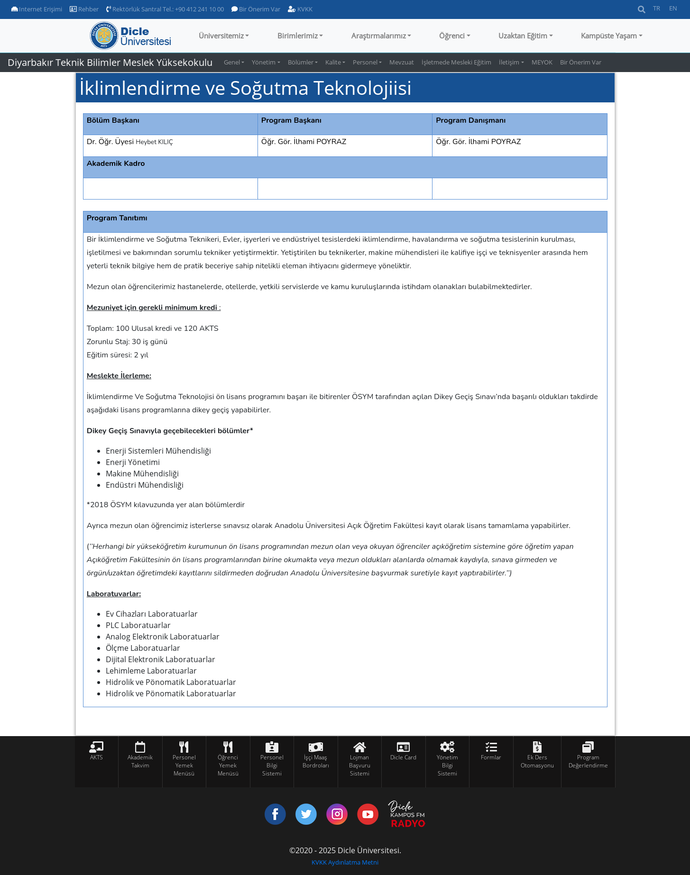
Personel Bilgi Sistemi (272, 765)
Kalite (333, 62)
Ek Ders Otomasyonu (537, 761)
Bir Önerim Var (255, 9)
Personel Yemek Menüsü (184, 765)
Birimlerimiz (297, 35)
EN (673, 8)
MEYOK (542, 62)
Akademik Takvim (140, 761)
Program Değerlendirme (588, 761)
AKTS (96, 757)
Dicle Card (403, 757)
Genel (232, 62)
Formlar (491, 757)
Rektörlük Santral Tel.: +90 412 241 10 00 (165, 9)
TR (656, 8)
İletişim (509, 62)
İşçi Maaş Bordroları (316, 761)
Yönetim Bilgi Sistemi (447, 765)
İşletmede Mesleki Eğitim (456, 62)
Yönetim (264, 62)
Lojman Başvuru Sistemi (359, 765)
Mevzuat (401, 62)
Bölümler (300, 62)
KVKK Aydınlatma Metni (345, 862)
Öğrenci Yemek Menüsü (228, 765)
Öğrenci (452, 35)
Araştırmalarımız (378, 35)
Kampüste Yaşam (609, 35)
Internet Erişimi (36, 9)
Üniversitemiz (221, 35)
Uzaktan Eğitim (522, 35)
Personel (365, 62)
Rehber (84, 9)
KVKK (300, 9)
